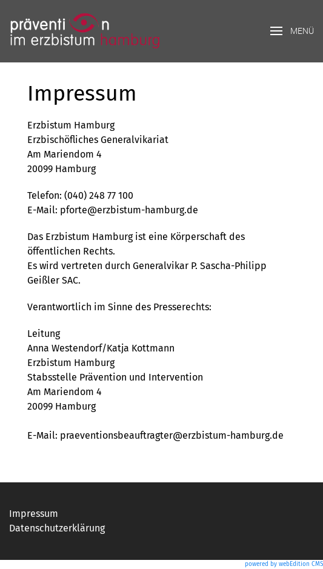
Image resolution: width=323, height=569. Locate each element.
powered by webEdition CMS (284, 564)
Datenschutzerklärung (57, 528)
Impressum (33, 513)
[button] (292, 31)
